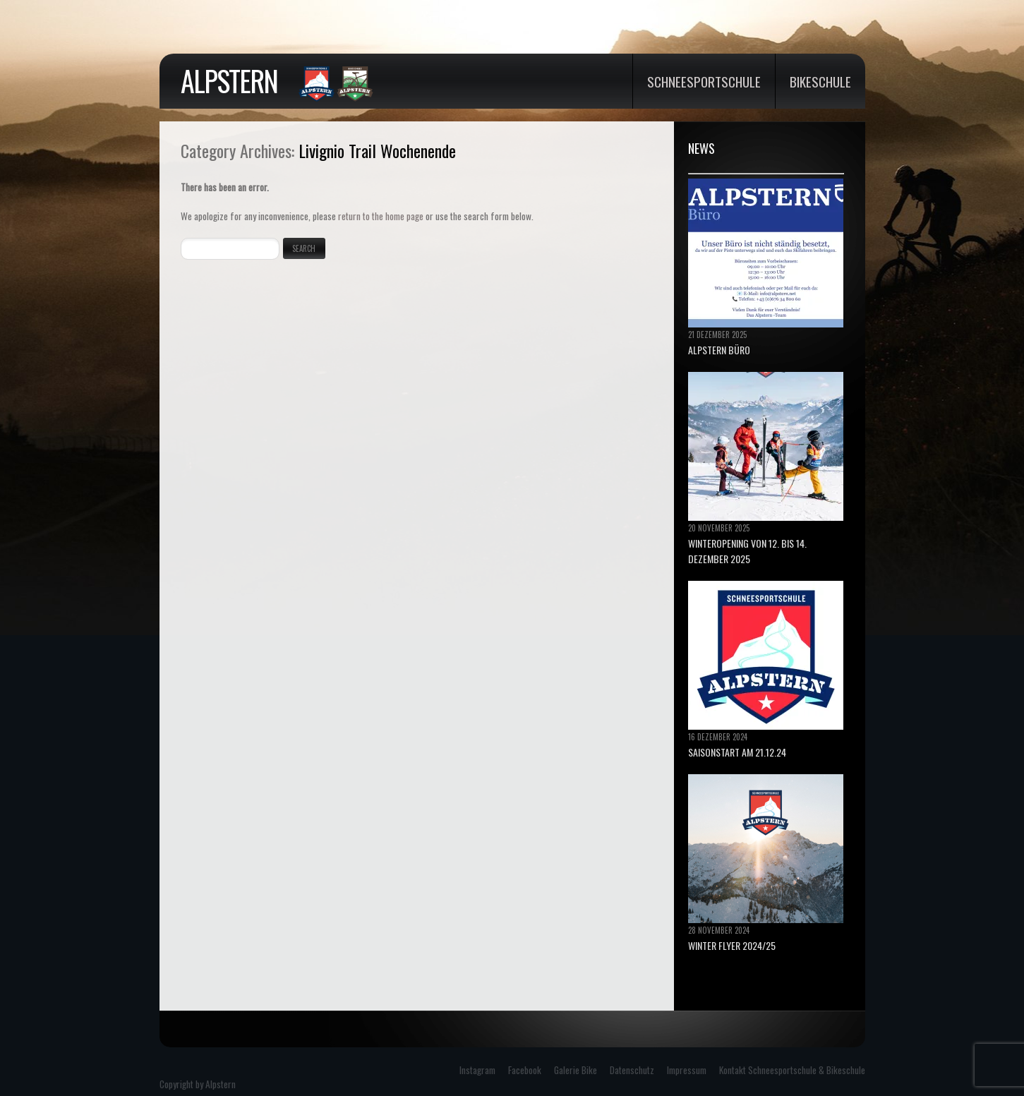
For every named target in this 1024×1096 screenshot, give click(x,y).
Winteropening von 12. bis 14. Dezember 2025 (747, 551)
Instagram (477, 1070)
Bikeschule (820, 81)
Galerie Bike (575, 1070)
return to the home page (380, 216)
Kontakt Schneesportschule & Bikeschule (792, 1070)
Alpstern (229, 80)
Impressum (686, 1070)
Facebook (524, 1070)
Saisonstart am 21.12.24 (737, 752)
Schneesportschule (704, 81)
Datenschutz (632, 1070)
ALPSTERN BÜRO (719, 349)
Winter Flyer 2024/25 (732, 945)
